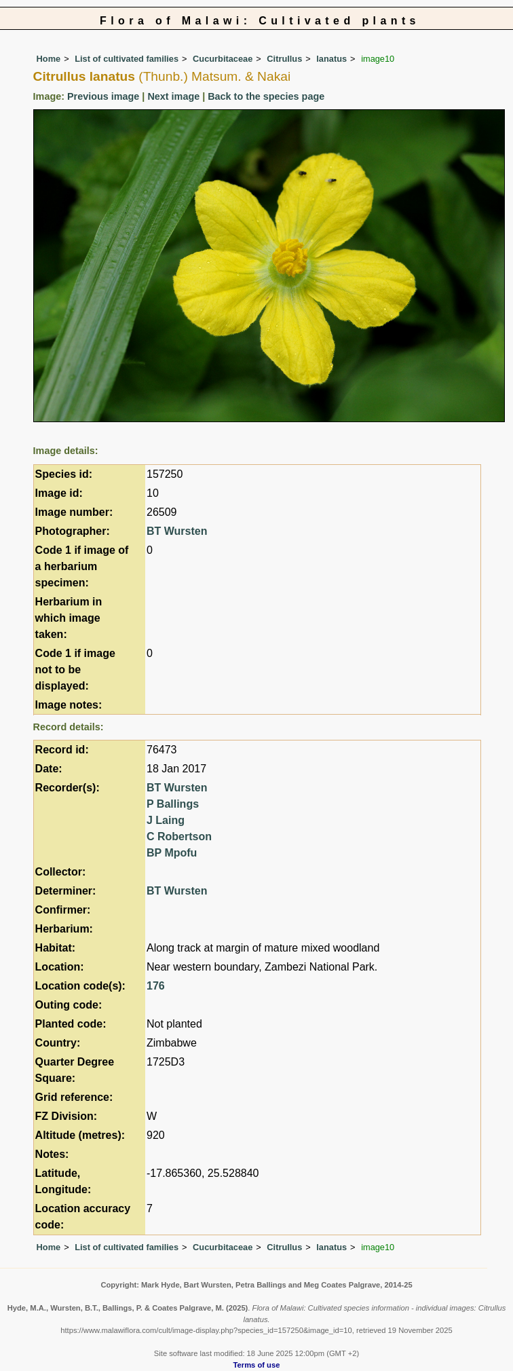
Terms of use (256, 1365)
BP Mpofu (172, 853)
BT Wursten (177, 531)
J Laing (166, 820)
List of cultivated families (126, 59)
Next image (173, 96)
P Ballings (173, 804)
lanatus (331, 59)
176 (156, 986)
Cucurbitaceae (222, 59)
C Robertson (179, 836)
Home (49, 59)
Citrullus (284, 59)
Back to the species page (266, 96)
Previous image (103, 96)
